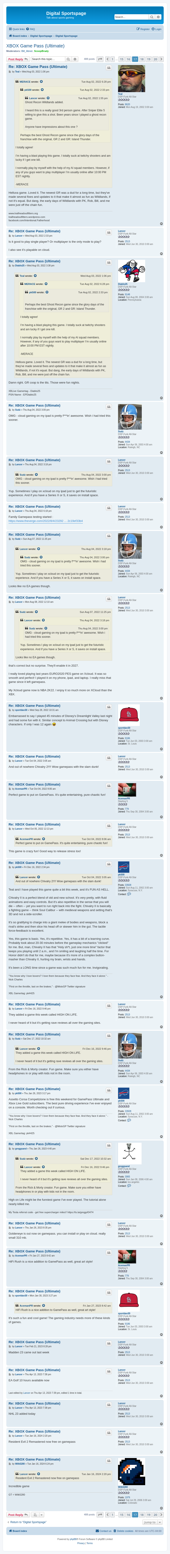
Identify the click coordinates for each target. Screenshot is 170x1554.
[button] (100, 59)
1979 (127, 1497)
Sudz (120, 431)
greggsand (124, 1166)
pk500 (28, 89)
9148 (127, 294)
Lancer (33, 98)
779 (127, 809)
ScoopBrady (41, 51)
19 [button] (148, 59)
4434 (127, 442)
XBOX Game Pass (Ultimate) (35, 45)
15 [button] (121, 59)
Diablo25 (123, 284)
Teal (120, 94)
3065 (127, 1176)
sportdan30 (124, 728)
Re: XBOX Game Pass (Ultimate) (38, 67)
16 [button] (128, 59)
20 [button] (155, 59)
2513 (127, 241)
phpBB (73, 1539)
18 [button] (142, 59)
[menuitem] (30, 29)
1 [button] (112, 59)
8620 (127, 104)
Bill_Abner (27, 51)
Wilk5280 (123, 1487)
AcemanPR (124, 798)
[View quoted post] (42, 82)
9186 (127, 738)
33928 (128, 885)
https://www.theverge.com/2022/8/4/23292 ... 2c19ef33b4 (46, 521)
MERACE (25, 81)
